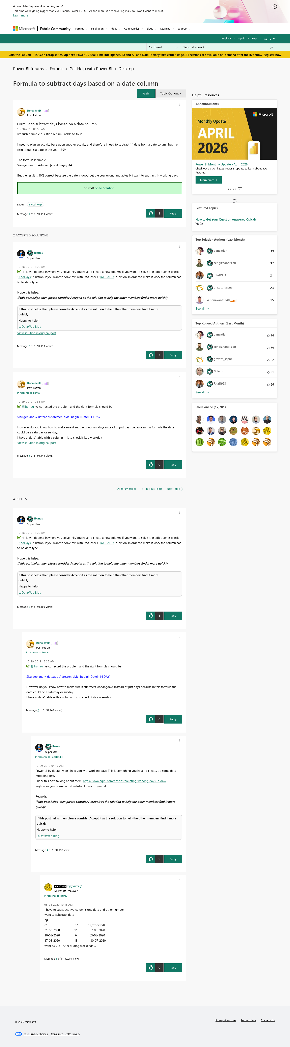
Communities (131, 28)
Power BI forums (28, 68)
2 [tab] (231, 189)
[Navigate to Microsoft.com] (24, 28)
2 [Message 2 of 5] (29, 346)
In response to (28, 392)
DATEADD (107, 277)
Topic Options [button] (169, 93)
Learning (165, 28)
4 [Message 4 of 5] (47, 850)
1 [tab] (228, 189)
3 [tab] (233, 189)
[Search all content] (228, 47)
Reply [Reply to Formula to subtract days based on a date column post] (173, 213)
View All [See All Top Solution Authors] (202, 308)
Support (182, 28)
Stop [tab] (240, 189)
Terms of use (248, 1020)
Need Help (35, 204)
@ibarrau (28, 406)
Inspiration (97, 28)
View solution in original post (36, 333)
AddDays (25, 277)
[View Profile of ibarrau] (38, 252)
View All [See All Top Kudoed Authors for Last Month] (202, 392)
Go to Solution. (105, 188)
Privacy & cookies (225, 1020)
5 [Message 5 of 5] (56, 958)
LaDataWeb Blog (30, 326)
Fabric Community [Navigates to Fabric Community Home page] (55, 28)
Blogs (150, 28)
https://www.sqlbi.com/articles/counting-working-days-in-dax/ (124, 781)
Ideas (114, 28)
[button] (146, 93)
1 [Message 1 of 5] (29, 214)
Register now (272, 55)
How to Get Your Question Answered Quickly (226, 219)
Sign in (241, 38)
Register (226, 38)
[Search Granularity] (163, 47)
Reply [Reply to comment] (173, 355)
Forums (79, 28)
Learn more (20, 15)
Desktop (126, 68)
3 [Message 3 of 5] (29, 455)
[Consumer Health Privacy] (65, 1034)
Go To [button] (267, 38)
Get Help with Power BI (90, 68)
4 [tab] (235, 189)
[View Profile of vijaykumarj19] (75, 886)
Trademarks (268, 1020)
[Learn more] (209, 180)
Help (254, 38)
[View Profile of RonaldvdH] (34, 110)
